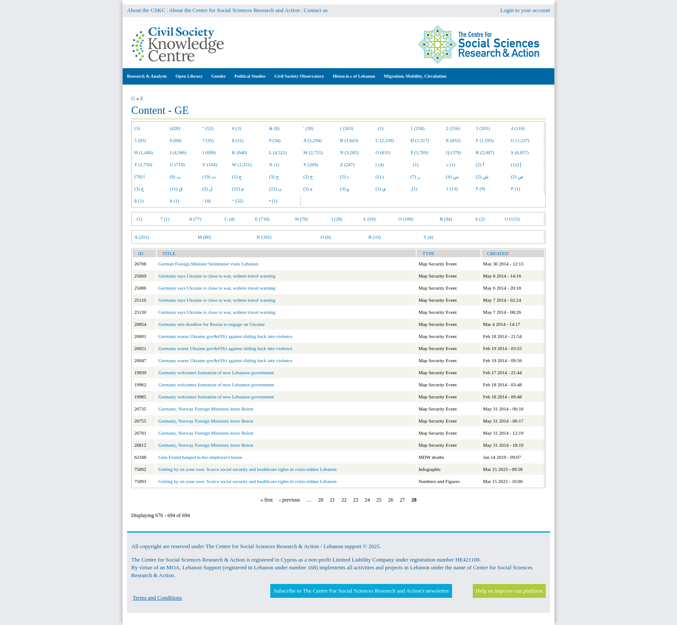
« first (266, 500)
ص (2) (517, 176)
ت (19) (209, 176)
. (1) (379, 128)
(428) (175, 128)
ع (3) (139, 188)
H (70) (301, 218)
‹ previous (289, 500)
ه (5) (308, 188)
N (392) (264, 237)
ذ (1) (380, 176)
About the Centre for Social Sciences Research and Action (234, 10)
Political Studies (250, 76)
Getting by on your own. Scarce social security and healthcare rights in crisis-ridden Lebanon (247, 469)
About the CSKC (146, 10)
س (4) (452, 176)
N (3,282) (349, 152)
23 (355, 500)
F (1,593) (485, 140)
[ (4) (380, 164)
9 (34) (275, 140)
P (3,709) (419, 152)
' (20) (308, 128)
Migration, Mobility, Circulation (415, 76)
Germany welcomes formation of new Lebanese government (216, 372)
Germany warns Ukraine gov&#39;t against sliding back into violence (225, 336)
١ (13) (452, 188)
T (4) (428, 237)
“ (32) (237, 200)
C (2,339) (385, 140)
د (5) (344, 176)
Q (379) (453, 152)
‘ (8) (206, 200)
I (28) (337, 218)
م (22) (238, 188)
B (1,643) (349, 140)
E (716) (262, 218)
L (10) (370, 218)
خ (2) (308, 176)
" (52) (208, 128)
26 (390, 500)
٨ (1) (174, 200)
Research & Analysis (147, 76)
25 (379, 500)
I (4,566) (178, 152)
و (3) (344, 188)
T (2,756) (143, 164)
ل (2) (207, 188)
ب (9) (175, 176)
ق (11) (176, 188)
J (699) (209, 152)
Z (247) (347, 164)
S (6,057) (519, 152)
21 (332, 500)
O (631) (383, 152)
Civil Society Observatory (299, 76)
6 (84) (175, 140)
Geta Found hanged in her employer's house (200, 457)
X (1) (274, 164)
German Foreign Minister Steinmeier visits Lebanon (208, 263)
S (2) (480, 218)
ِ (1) (414, 188)
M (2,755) (313, 152)
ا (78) (139, 176)
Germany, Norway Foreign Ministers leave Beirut (205, 408)
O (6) (325, 237)
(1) (414, 164)
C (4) (229, 218)
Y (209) (311, 164)
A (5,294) (313, 140)
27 (402, 500)
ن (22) (275, 188)
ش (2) (482, 176)
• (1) (273, 200)
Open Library (189, 76)
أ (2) (480, 164)
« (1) (450, 164)
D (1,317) (420, 140)
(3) (137, 128)
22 (344, 500)
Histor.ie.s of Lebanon (354, 76)
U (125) (512, 218)
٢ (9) (480, 188)
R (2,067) (485, 152)
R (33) (374, 237)
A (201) (141, 237)
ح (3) (274, 176)
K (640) (239, 152)
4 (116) (518, 128)
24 (367, 500)
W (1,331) (241, 164)
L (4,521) (278, 152)
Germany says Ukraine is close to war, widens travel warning (216, 275)
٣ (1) (515, 188)
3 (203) (483, 128)
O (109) (405, 218)
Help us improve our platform (509, 590)
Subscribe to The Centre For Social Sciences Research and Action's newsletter (361, 590)
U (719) (177, 164)
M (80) (204, 237)
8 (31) (238, 140)
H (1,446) (143, 152)
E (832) (453, 140)
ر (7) (415, 176)
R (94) (446, 218)
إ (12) (516, 164)
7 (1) (164, 218)
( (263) (346, 128)
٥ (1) (139, 200)
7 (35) (208, 140)
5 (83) (140, 140)
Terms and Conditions (157, 597)
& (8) (274, 128)
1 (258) (417, 128)
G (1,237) (520, 140)
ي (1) (381, 188)
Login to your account (525, 10)
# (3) (236, 128)
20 (320, 500)
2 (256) (453, 128)
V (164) (210, 164)
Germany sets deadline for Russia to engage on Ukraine (211, 324)
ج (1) (237, 176)
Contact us (316, 10)
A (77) (195, 218)
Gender (218, 76)
